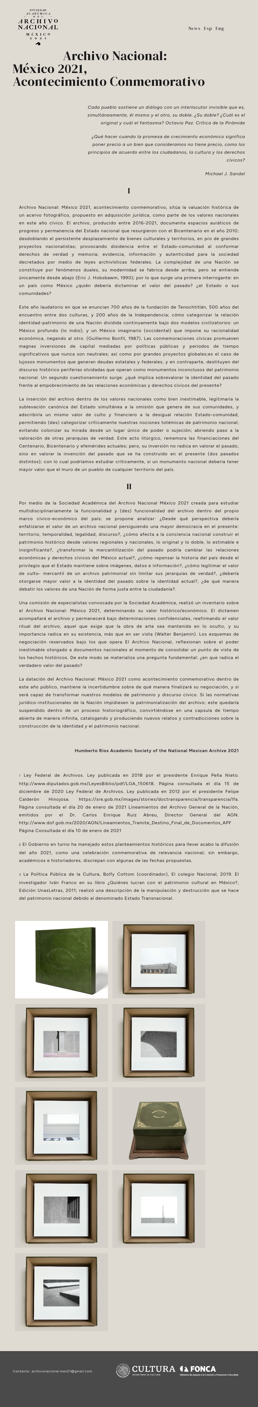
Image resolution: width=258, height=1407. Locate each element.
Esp (208, 28)
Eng (220, 28)
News (194, 28)
